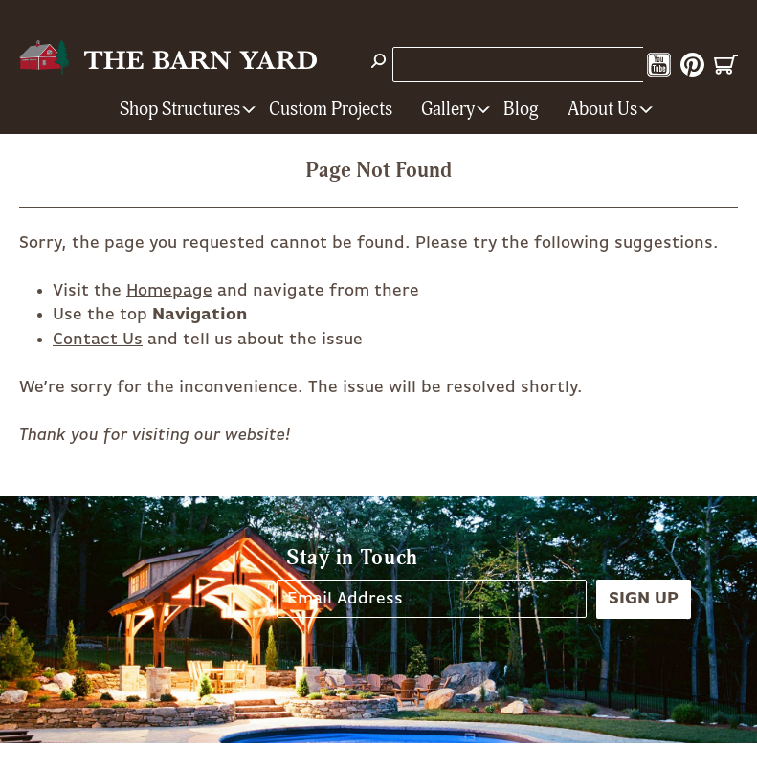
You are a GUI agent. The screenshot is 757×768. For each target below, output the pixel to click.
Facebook (592, 65)
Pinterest (692, 65)
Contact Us (98, 339)
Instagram (625, 65)
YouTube (659, 65)
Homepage (169, 290)
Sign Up (644, 598)
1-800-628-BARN (469, 64)
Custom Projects (330, 109)
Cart (726, 65)
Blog (521, 109)
